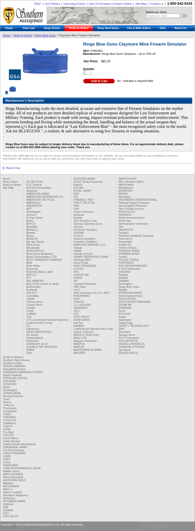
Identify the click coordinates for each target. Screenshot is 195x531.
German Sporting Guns (88, 223)
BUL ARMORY (35, 280)
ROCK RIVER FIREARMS (134, 301)
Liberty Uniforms (84, 331)
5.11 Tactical (34, 184)
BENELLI (32, 229)
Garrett (78, 217)
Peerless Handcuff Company (136, 235)
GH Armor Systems (85, 229)
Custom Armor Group (39, 322)
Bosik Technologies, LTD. (41, 256)
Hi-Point (78, 268)
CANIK (30, 298)
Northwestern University (133, 223)
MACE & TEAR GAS (86, 334)
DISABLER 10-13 (37, 343)
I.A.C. (77, 289)
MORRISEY (125, 190)
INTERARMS (82, 295)
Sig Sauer (124, 349)
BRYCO (31, 274)
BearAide (32, 226)
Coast (30, 310)
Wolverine (9, 498)
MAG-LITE (80, 337)
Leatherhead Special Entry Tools (93, 328)
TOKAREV (9, 417)
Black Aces (33, 244)
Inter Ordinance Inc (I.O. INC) (92, 292)
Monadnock (125, 187)
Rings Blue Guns (45, 35)
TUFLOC (8, 435)
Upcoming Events (74, 3)
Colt (28, 316)
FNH (76, 208)
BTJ (28, 277)
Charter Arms (34, 304)
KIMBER (79, 325)
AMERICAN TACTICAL (40, 199)
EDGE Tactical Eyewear (88, 181)
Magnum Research (85, 340)
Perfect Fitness (127, 247)
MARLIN (79, 346)
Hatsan (78, 247)
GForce (78, 226)
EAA (29, 352)
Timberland (10, 411)
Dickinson (32, 340)
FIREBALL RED (83, 199)
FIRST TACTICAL (84, 202)
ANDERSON (34, 205)
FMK (76, 205)
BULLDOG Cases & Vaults (42, 283)
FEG (76, 193)
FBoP (37, 3)
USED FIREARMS (14, 453)
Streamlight (10, 390)
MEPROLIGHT (127, 178)
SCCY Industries (128, 337)
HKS (76, 271)
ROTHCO (124, 313)
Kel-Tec (78, 322)
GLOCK (78, 235)
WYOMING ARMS (14, 501)
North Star (124, 220)
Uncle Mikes (10, 438)
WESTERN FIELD (14, 480)
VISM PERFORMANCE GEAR (22, 468)
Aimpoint (31, 190)
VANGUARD (11, 465)
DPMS (30, 349)
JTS (76, 313)
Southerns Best (12, 363)
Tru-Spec (8, 432)
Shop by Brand (78, 28)
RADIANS (124, 271)
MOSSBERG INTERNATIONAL (137, 199)
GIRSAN (79, 232)
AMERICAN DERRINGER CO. (45, 196)
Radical (123, 274)
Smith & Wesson (13, 357)
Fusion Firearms (83, 211)
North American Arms (131, 217)
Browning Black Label (39, 271)
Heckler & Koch (83, 253)
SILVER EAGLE (128, 352)
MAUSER (79, 352)
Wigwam (8, 483)
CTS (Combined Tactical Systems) (47, 319)
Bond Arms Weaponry (39, 253)
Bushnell (31, 289)
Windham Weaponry (15, 495)
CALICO (31, 292)
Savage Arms (126, 334)
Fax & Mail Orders (139, 28)
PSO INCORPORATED (132, 265)
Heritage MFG (82, 259)
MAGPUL (79, 343)
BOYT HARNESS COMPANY (44, 259)
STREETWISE (12, 393)
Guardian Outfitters (85, 241)
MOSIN (122, 193)
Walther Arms (11, 471)
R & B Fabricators (129, 268)
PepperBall (125, 241)
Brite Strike (33, 265)
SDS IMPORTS (128, 340)
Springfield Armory (14, 369)
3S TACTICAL (35, 181)
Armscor (31, 214)
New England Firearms (132, 205)
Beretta (30, 232)
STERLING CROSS (15, 378)
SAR (121, 328)
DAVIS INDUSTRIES (39, 331)
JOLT (77, 310)
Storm (6, 387)
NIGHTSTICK (126, 211)
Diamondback (34, 337)
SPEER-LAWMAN (14, 366)
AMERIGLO (33, 202)
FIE (76, 196)
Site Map (141, 3)
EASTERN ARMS (84, 178)
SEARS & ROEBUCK (131, 343)
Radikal (123, 277)
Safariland (124, 319)
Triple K (8, 426)
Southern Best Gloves (16, 360)
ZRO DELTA (10, 516)
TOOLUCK (9, 420)
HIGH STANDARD (85, 265)
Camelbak (32, 295)
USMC (7, 456)
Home (9, 28)
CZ (28, 325)
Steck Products (12, 375)
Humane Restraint (85, 283)
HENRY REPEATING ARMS (91, 256)
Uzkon (7, 462)
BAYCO (31, 223)
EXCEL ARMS (82, 190)
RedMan (123, 280)
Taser (6, 399)
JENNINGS (81, 307)
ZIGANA (8, 510)
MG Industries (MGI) (131, 181)
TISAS (7, 414)
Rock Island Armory (130, 295)
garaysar (79, 214)
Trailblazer (9, 423)
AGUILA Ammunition (38, 187)
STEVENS (9, 381)
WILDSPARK (11, 486)
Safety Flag (125, 322)
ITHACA (79, 301)
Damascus (32, 328)
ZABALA (8, 504)
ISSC (77, 298)
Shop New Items (108, 28)
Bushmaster (33, 286)
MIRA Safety (126, 184)
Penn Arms (125, 238)
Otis (120, 226)
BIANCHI (32, 238)
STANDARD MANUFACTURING (23, 372)
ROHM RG (125, 304)
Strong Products (13, 396)
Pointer (122, 256)
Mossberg (124, 196)
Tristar (7, 429)
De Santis (32, 334)
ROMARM (124, 307)
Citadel (30, 307)
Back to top (13, 167)
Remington (125, 283)
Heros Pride (81, 262)
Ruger (122, 316)
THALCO (8, 405)
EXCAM (78, 187)
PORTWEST (126, 262)
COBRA (31, 313)
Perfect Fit (124, 244)
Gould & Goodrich (84, 238)
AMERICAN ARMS (37, 193)
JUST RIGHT (82, 316)
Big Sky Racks (35, 241)
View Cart (29, 28)
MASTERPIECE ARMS (88, 349)
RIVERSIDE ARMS (130, 292)
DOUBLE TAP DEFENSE (41, 346)
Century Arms (34, 301)
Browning (32, 268)
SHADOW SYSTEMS (131, 346)
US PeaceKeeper (13, 450)
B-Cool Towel (34, 217)
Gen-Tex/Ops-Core (85, 220)
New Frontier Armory (131, 208)
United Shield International (19, 444)
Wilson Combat (12, 492)
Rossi (121, 310)
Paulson (123, 232)
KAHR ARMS (82, 319)
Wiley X (7, 489)
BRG (29, 262)
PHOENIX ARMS (129, 250)
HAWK (78, 250)
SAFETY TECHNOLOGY (133, 325)
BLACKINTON (35, 250)
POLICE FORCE (128, 259)
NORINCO (125, 214)
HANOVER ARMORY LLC (90, 244)
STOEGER (10, 384)
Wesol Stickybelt (13, 477)
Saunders (124, 331)
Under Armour (11, 441)
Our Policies (52, 3)
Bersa (30, 235)
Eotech (78, 184)
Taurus (7, 402)
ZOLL (6, 513)
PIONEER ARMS (129, 253)
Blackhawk (33, 247)
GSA (163, 28)
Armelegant (33, 211)
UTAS (6, 459)
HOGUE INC (81, 274)
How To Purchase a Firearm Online (110, 3)
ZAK (5, 507)
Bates (29, 220)
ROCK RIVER (127, 298)
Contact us (157, 3)
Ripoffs (122, 289)
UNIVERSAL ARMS (15, 447)
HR (76, 280)
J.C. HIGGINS (82, 304)
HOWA (78, 277)
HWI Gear (80, 286)
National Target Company (134, 202)
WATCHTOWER (13, 474)
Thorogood (9, 408)
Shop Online (52, 28)
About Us (180, 28)
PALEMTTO (125, 229)
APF (29, 208)
